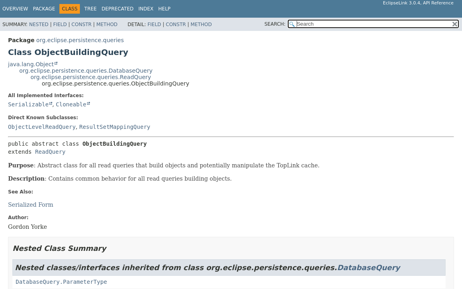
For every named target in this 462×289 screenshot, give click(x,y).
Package (44, 9)
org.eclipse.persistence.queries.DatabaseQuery (86, 70)
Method (107, 24)
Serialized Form (30, 204)
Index (146, 9)
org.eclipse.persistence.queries (80, 40)
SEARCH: (275, 24)
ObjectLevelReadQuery (42, 127)
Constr (81, 24)
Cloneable (71, 104)
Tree (90, 9)
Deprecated (118, 9)
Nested (38, 24)
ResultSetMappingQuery (114, 127)
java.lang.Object (31, 64)
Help (164, 9)
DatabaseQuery (368, 267)
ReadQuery (50, 152)
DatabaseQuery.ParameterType (61, 282)
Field (60, 24)
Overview (15, 9)
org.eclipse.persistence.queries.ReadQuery (91, 77)
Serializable (28, 104)
